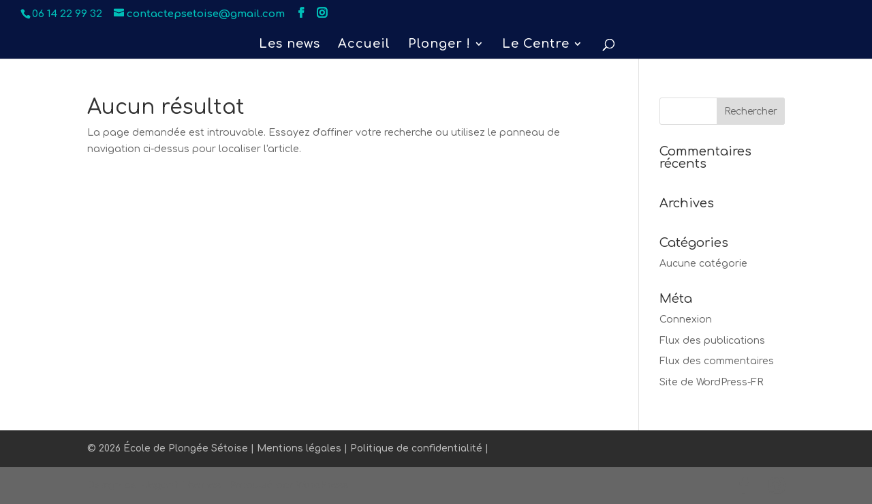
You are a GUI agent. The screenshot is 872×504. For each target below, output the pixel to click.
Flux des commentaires (716, 361)
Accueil (364, 44)
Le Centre (536, 44)
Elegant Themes (180, 485)
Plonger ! (439, 44)
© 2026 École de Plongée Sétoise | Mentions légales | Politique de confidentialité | (287, 448)
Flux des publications (712, 341)
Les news (289, 44)
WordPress (322, 485)
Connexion (685, 319)
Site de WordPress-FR (711, 382)
